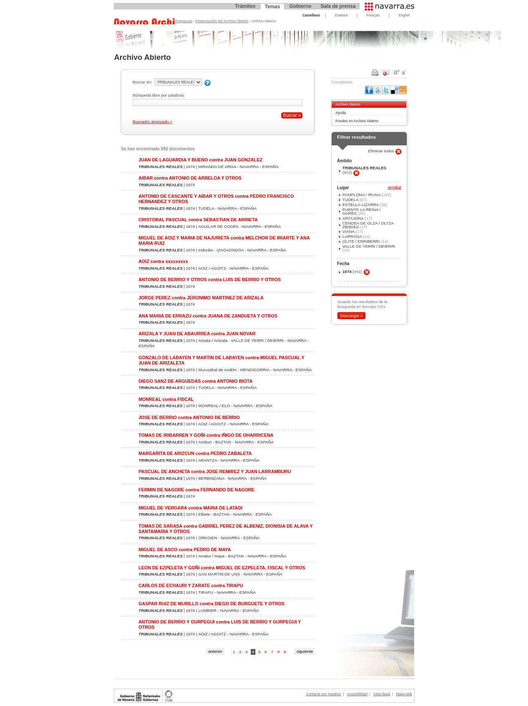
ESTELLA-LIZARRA (361, 204)
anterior (215, 651)
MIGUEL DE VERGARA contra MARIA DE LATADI (191, 507)
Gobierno (300, 6)
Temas (272, 6)
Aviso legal (381, 694)
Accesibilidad (357, 694)
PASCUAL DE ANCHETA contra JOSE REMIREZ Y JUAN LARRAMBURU (215, 471)
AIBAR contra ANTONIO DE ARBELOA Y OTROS (190, 177)
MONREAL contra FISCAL (166, 399)
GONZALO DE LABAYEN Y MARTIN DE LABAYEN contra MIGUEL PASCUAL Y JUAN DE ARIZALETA (221, 360)
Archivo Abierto (347, 104)
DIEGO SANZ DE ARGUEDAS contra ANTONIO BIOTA (195, 381)
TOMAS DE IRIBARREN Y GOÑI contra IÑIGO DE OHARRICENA (206, 435)
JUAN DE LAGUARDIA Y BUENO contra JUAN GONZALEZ (200, 159)
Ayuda (340, 113)
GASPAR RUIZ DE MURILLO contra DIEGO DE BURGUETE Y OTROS (212, 603)
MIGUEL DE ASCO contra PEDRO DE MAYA (185, 549)
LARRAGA (352, 236)
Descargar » (351, 315)
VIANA (349, 231)
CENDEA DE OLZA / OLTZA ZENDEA (368, 225)
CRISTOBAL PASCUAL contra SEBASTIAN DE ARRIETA (198, 219)
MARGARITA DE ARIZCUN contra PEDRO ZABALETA (195, 453)
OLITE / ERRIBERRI (361, 241)
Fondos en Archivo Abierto (356, 121)
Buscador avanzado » (152, 121)
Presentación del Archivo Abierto (222, 21)
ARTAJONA (353, 218)
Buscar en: (142, 82)
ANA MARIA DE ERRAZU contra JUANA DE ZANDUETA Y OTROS (208, 315)
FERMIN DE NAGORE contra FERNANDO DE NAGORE (197, 489)
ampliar (394, 188)
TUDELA (350, 199)
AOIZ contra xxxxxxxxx (163, 261)
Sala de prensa (338, 6)
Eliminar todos (381, 151)
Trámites (245, 6)
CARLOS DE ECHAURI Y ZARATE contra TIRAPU (191, 585)
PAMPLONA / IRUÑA (362, 194)
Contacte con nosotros (323, 694)
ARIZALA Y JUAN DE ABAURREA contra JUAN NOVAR (197, 333)
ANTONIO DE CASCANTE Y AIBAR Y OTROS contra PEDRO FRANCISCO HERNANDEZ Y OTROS (216, 199)
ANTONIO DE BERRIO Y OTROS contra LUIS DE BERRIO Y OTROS (210, 279)
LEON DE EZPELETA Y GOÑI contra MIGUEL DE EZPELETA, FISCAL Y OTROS (222, 567)
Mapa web (404, 694)
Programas (183, 21)
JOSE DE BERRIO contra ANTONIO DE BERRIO (189, 417)
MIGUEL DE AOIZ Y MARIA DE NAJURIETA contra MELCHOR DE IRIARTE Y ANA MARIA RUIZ (224, 240)
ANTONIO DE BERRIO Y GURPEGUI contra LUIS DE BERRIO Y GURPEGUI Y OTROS (220, 624)
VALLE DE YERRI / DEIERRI (368, 246)
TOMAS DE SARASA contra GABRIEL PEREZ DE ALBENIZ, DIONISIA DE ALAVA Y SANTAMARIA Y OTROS (226, 529)
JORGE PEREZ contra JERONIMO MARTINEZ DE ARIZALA (201, 297)
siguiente (305, 651)
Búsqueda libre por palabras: (159, 95)
